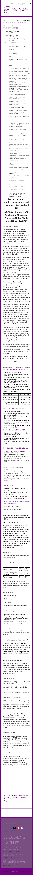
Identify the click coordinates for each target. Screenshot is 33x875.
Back (4, 20)
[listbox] (24, 20)
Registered (5, 42)
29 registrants (12, 42)
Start (7, 31)
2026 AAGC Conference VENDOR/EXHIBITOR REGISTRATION (14, 861)
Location (6, 39)
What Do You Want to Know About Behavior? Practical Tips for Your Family (16, 848)
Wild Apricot (14, 871)
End (7, 35)
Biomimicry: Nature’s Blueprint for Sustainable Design (13, 854)
